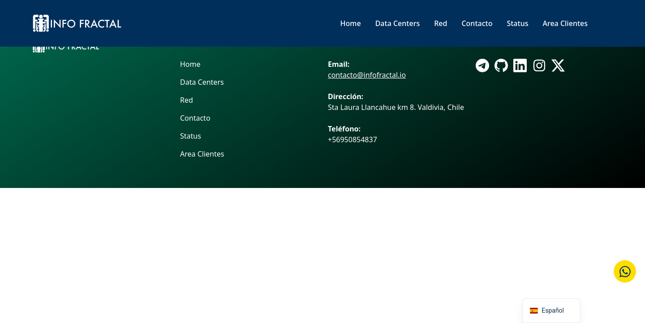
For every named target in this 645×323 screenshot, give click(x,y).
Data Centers (397, 23)
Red (440, 23)
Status (517, 23)
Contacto (476, 23)
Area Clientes (565, 23)
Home (350, 23)
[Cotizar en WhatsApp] (625, 271)
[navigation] (551, 310)
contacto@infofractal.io (367, 75)
